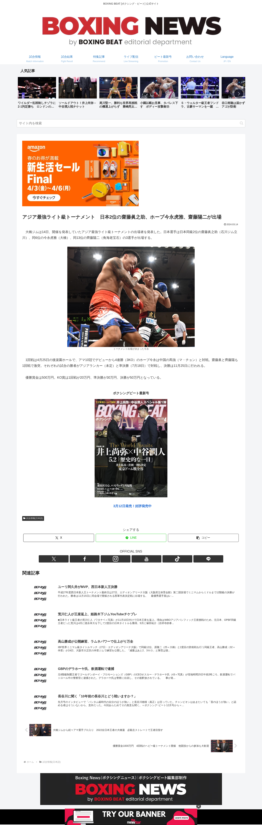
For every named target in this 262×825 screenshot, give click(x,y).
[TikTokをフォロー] (143, 558)
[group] (37, 94)
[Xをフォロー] (110, 558)
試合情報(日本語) (33, 518)
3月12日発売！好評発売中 (132, 506)
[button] (238, 93)
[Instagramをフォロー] (126, 558)
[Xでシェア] (58, 538)
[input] (131, 123)
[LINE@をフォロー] (152, 558)
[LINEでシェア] (131, 538)
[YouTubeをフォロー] (135, 558)
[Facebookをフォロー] (118, 558)
